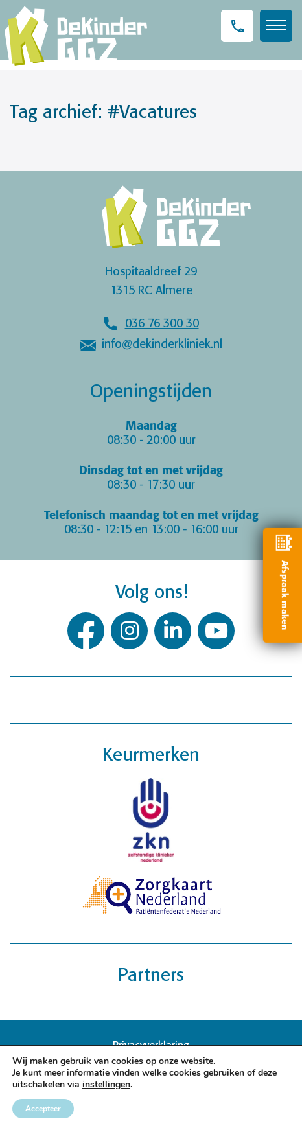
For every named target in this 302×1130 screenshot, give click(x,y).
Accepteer (43, 1108)
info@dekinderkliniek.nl (162, 345)
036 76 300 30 (162, 324)
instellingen (106, 1084)
